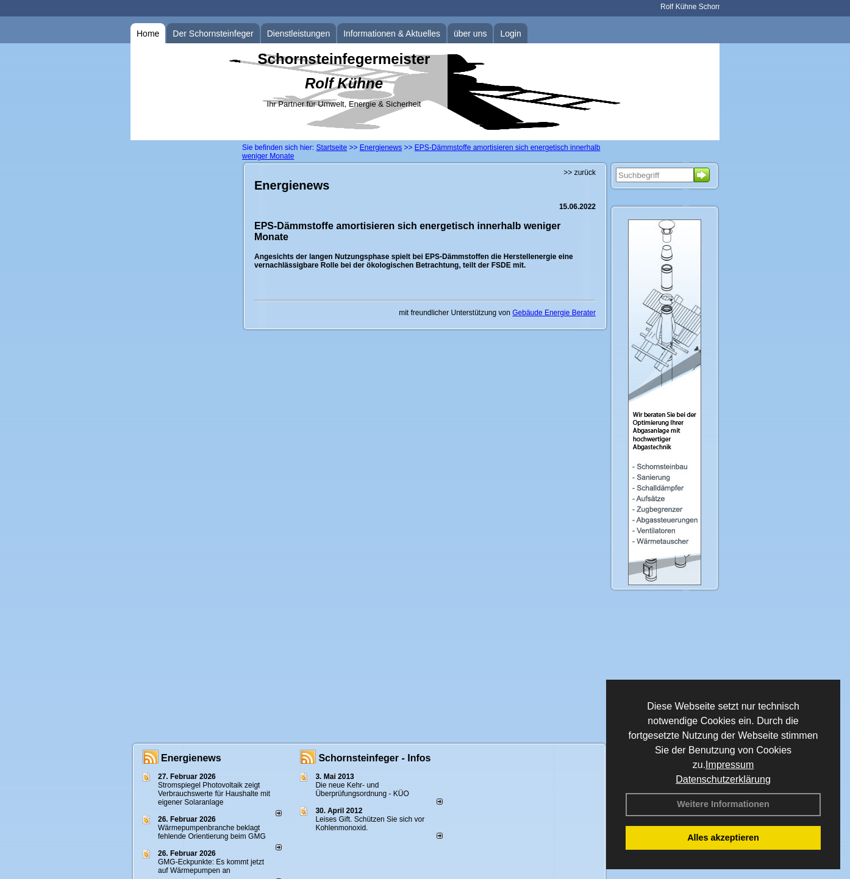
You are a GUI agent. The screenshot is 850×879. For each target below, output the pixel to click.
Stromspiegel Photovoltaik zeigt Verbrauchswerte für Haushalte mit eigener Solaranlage (214, 793)
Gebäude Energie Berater (554, 312)
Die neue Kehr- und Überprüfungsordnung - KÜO (362, 789)
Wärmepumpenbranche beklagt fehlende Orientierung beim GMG (212, 832)
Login (510, 33)
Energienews (191, 758)
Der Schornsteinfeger (213, 33)
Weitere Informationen (723, 804)
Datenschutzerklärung (723, 779)
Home (148, 33)
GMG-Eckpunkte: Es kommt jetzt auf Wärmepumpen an (211, 866)
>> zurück (579, 172)
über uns (470, 33)
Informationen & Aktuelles (391, 33)
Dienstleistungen (298, 33)
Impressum (729, 765)
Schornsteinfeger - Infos (374, 758)
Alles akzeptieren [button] (723, 837)
